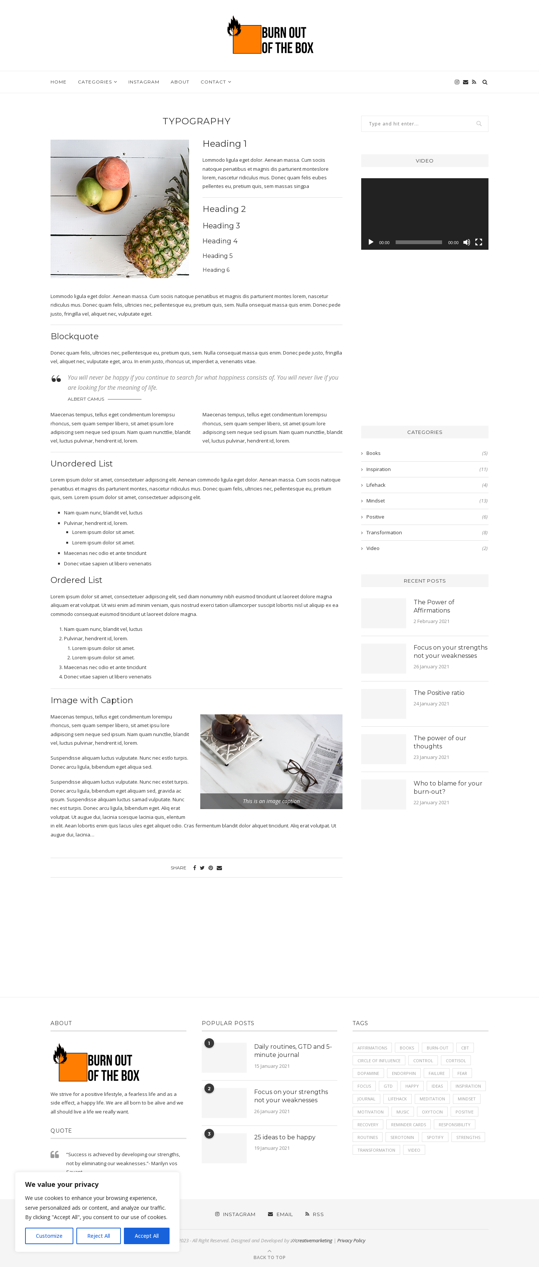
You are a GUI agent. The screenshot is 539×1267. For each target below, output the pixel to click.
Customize (49, 1235)
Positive (427, 516)
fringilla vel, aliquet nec (89, 313)
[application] (424, 214)
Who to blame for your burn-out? (448, 787)
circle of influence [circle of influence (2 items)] (379, 1060)
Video (427, 548)
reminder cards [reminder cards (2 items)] (408, 1124)
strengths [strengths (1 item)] (468, 1137)
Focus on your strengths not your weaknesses (450, 651)
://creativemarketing (311, 1240)
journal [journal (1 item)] (366, 1099)
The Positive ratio (439, 692)
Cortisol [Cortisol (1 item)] (456, 1060)
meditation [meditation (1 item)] (432, 1099)
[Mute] (467, 242)
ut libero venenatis (130, 676)
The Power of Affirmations (434, 606)
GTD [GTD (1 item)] (388, 1086)
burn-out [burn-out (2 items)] (437, 1048)
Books (427, 453)
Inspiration (427, 469)
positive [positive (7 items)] (464, 1112)
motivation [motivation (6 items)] (370, 1112)
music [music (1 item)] (402, 1112)
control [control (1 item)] (423, 1060)
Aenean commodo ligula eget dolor (217, 479)
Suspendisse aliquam (91, 799)
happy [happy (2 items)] (412, 1086)
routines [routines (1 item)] (367, 1137)
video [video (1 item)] (414, 1150)
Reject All (98, 1235)
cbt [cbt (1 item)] (465, 1048)
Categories (95, 82)
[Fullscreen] (478, 242)
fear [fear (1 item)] (462, 1073)
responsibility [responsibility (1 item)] (455, 1124)
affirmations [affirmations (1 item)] (372, 1048)
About (180, 82)
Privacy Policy (351, 1240)
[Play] (371, 242)
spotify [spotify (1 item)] (435, 1137)
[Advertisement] (424, 342)
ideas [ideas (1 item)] (437, 1086)
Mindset (427, 500)
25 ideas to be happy (285, 1137)
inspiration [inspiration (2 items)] (468, 1086)
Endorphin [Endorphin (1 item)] (404, 1073)
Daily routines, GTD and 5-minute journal (293, 1050)
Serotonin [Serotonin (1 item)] (402, 1137)
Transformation (427, 532)
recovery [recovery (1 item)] (367, 1124)
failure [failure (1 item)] (437, 1073)
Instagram (143, 82)
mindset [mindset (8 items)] (467, 1099)
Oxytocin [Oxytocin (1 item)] (432, 1112)
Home (59, 82)
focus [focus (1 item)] (364, 1086)
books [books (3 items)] (407, 1048)
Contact (213, 82)
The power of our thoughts (440, 742)
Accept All (147, 1235)
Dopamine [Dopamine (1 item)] (368, 1073)
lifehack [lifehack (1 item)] (397, 1099)
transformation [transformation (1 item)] (376, 1150)
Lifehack (427, 484)
